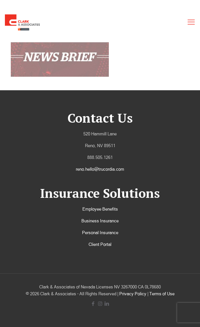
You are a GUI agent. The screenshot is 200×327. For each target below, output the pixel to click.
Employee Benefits (100, 209)
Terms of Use (162, 293)
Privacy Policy (132, 293)
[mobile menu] (191, 22)
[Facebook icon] (93, 303)
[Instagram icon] (100, 303)
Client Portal (100, 244)
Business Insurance (100, 220)
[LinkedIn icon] (107, 303)
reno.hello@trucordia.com (100, 169)
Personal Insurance (100, 232)
